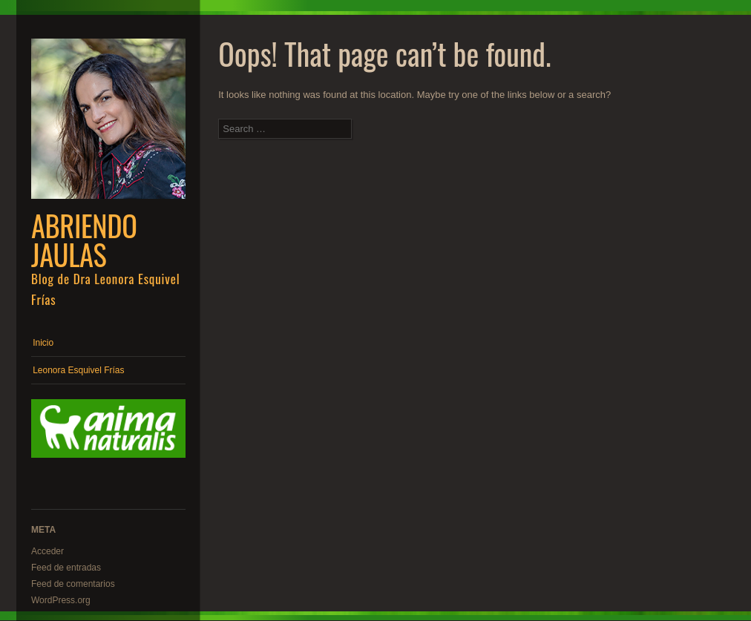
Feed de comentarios (73, 584)
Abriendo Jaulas (84, 239)
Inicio (43, 343)
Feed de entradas (66, 567)
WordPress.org (61, 600)
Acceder (47, 551)
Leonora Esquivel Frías (78, 370)
